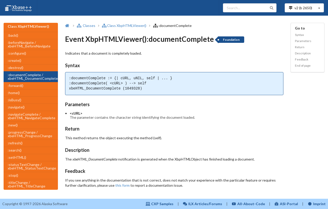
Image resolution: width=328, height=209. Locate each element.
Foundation (231, 40)
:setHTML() (17, 157)
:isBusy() (14, 100)
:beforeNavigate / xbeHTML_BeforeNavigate (29, 44)
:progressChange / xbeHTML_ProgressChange (30, 134)
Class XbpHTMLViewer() (124, 25)
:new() (13, 125)
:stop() (13, 175)
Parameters (303, 41)
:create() (14, 60)
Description (303, 53)
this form (122, 185)
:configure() (17, 53)
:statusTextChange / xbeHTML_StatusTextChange (32, 166)
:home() (14, 93)
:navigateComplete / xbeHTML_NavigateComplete (31, 116)
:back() (13, 35)
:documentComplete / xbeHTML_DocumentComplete (33, 77)
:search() (15, 150)
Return (299, 47)
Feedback (301, 59)
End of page (303, 65)
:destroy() (15, 67)
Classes (86, 25)
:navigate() (16, 107)
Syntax (299, 35)
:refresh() (15, 143)
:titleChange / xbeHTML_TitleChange (26, 184)
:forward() (15, 85)
